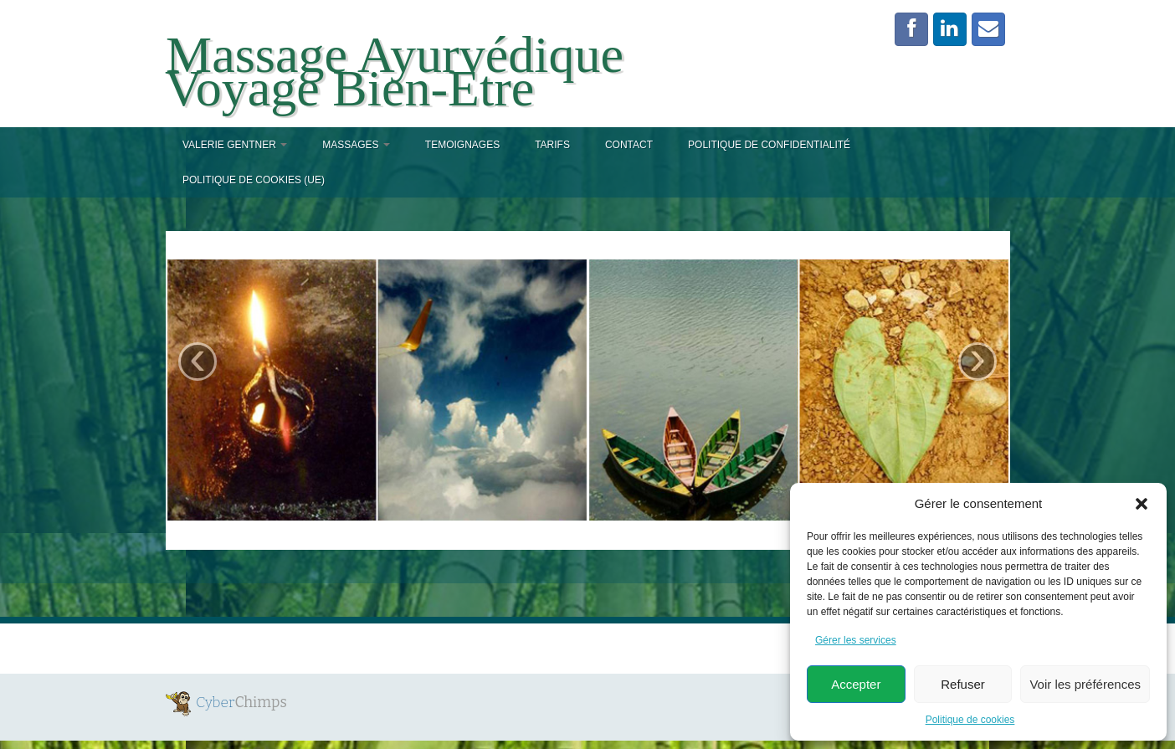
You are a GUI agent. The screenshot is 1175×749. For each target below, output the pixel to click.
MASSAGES (356, 145)
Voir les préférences (1085, 684)
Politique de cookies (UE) (253, 180)
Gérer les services (855, 640)
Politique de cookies (970, 720)
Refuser (963, 684)
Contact (629, 145)
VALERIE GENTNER (234, 145)
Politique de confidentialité (769, 145)
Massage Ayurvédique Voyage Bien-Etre (394, 71)
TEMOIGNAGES (462, 145)
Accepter (855, 684)
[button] (1141, 503)
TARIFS (552, 145)
